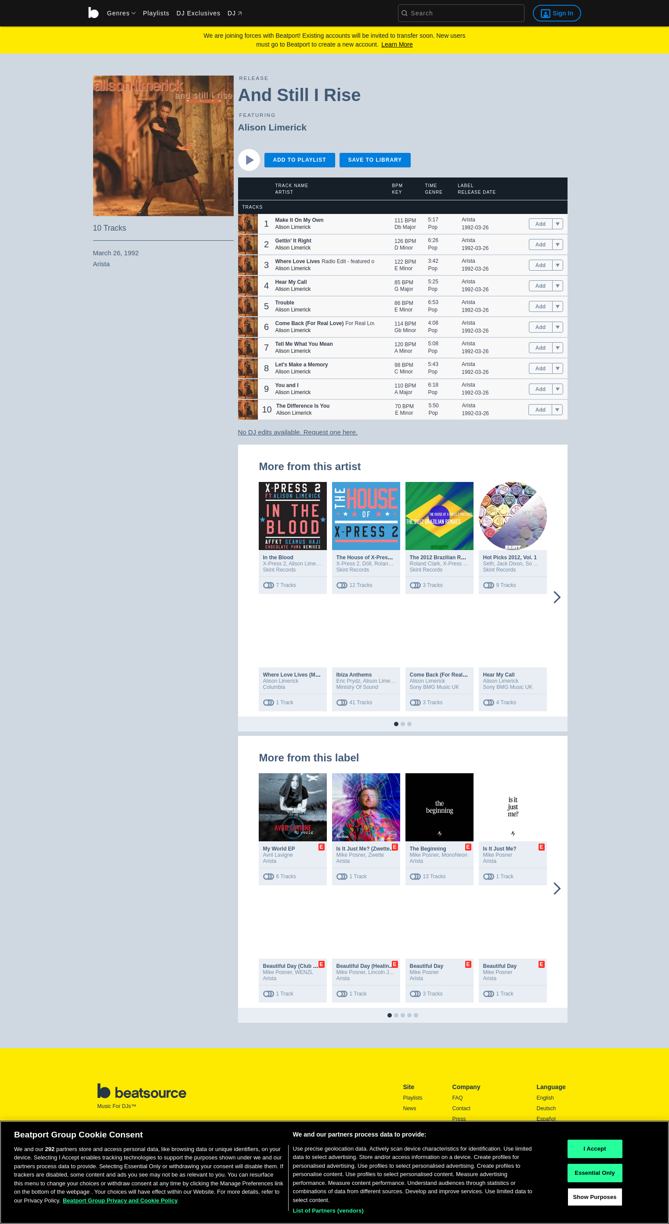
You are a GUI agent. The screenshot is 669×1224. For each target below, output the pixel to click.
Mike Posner (350, 855)
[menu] (118, 13)
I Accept (594, 1151)
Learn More (397, 44)
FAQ (457, 1098)
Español (546, 1119)
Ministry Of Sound (357, 687)
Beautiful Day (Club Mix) (293, 966)
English (545, 1098)
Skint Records (279, 570)
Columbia (274, 687)
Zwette (376, 855)
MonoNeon (454, 855)
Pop (433, 227)
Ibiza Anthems (354, 675)
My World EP (279, 849)
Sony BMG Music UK (434, 687)
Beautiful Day (427, 966)
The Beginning (428, 849)
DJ (235, 13)
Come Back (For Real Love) (444, 675)
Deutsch (546, 1108)
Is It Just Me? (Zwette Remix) (372, 849)
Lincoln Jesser (385, 972)
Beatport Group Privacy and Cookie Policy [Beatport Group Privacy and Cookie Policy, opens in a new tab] (120, 1203)
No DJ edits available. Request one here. (298, 432)
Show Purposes (594, 1199)
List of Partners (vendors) (328, 1213)
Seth (488, 564)
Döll (367, 564)
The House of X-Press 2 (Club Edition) (383, 557)
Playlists (156, 13)
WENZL (304, 972)
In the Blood (278, 557)
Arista (468, 220)
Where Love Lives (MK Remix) (300, 675)
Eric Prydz (348, 681)
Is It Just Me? (500, 849)
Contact (461, 1108)
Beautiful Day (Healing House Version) (384, 966)
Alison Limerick (272, 127)
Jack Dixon (510, 564)
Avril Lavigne (278, 855)
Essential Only (595, 1175)
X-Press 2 (274, 564)
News (409, 1108)
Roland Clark (389, 564)
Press (459, 1119)
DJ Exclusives (199, 13)
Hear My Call (499, 675)
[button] (248, 224)
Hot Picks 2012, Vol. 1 (510, 557)
